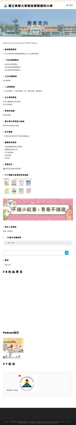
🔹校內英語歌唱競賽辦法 (12, 67)
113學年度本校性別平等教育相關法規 (16, 136)
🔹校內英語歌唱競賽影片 (12, 70)
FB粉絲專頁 (38, 301)
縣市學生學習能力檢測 (11, 126)
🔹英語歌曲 (7, 155)
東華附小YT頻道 (22, 390)
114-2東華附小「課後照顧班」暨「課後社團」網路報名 (22, 91)
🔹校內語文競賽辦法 (10, 64)
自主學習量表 (7, 104)
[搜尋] (66, 253)
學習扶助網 (7, 115)
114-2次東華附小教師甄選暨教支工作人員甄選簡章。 (21, 54)
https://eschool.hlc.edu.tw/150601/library (20, 43)
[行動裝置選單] (69, 5)
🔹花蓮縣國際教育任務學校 (12, 147)
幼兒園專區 (7, 80)
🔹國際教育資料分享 (10, 149)
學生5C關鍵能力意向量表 (12, 101)
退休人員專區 (7, 231)
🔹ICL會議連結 (8, 152)
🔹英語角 (6, 158)
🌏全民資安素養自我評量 (12, 168)
